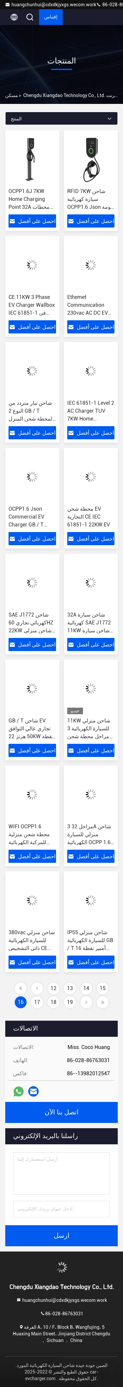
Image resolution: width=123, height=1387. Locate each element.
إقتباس (50, 17)
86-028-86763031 (61, 1313)
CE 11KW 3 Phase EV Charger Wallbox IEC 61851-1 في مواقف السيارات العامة (32, 313)
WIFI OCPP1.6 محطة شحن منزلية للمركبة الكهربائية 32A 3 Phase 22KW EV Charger (31, 842)
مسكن (11, 95)
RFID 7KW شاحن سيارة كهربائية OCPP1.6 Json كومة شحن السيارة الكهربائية (90, 207)
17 (37, 1002)
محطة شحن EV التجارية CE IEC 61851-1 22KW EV (88, 517)
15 (103, 988)
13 (70, 988)
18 (53, 1002)
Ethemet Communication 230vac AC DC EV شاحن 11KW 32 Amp (87, 313)
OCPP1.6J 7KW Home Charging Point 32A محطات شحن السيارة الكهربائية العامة (29, 207)
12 (53, 988)
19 (70, 1002)
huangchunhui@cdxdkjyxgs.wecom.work (50, 4)
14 (86, 988)
